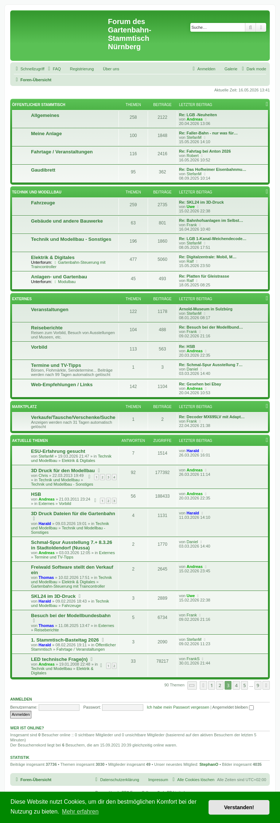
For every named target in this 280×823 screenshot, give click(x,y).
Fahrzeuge (43, 202)
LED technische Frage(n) (59, 659)
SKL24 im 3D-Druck (53, 596)
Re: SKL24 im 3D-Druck (201, 202)
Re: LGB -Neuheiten (198, 115)
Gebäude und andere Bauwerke (67, 221)
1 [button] (211, 685)
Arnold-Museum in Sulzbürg (206, 309)
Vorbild (39, 347)
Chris (43, 475)
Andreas (195, 119)
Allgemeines (45, 115)
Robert (193, 155)
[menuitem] (53, 68)
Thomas (46, 577)
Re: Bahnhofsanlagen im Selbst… (211, 220)
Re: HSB (187, 346)
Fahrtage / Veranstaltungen (62, 151)
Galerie (231, 69)
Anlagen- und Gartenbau (59, 276)
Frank (192, 225)
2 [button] (219, 685)
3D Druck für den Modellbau (63, 470)
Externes (22, 299)
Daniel (192, 369)
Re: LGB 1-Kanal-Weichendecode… (212, 238)
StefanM (194, 137)
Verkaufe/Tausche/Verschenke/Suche (73, 417)
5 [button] (244, 685)
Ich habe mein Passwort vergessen (178, 707)
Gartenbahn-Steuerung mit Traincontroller (68, 586)
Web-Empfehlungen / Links (62, 384)
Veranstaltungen (50, 309)
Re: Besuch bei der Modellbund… (211, 327)
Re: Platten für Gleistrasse (204, 276)
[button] (192, 685)
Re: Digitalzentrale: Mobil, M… (208, 257)
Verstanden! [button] (239, 807)
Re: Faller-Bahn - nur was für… (208, 133)
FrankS (193, 659)
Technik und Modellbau (37, 192)
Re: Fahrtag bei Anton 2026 (205, 151)
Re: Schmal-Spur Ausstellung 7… (210, 364)
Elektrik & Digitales (52, 257)
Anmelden (21, 699)
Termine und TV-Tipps (56, 365)
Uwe (191, 206)
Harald (193, 450)
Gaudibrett (43, 170)
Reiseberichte (47, 327)
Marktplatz (24, 407)
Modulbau (64, 281)
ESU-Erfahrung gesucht (58, 451)
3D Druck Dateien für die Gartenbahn (73, 513)
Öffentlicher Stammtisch (38, 105)
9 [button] (258, 685)
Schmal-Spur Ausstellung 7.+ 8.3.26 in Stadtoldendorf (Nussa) (71, 545)
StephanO (208, 764)
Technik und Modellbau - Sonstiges (71, 239)
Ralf (190, 261)
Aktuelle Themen (30, 441)
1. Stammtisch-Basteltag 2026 (65, 640)
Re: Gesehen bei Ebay (200, 384)
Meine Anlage (46, 133)
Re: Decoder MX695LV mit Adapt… (212, 417)
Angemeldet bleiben (232, 707)
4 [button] (236, 685)
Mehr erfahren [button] (80, 811)
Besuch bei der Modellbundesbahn (70, 615)
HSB (36, 494)
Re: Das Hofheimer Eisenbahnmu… (212, 169)
